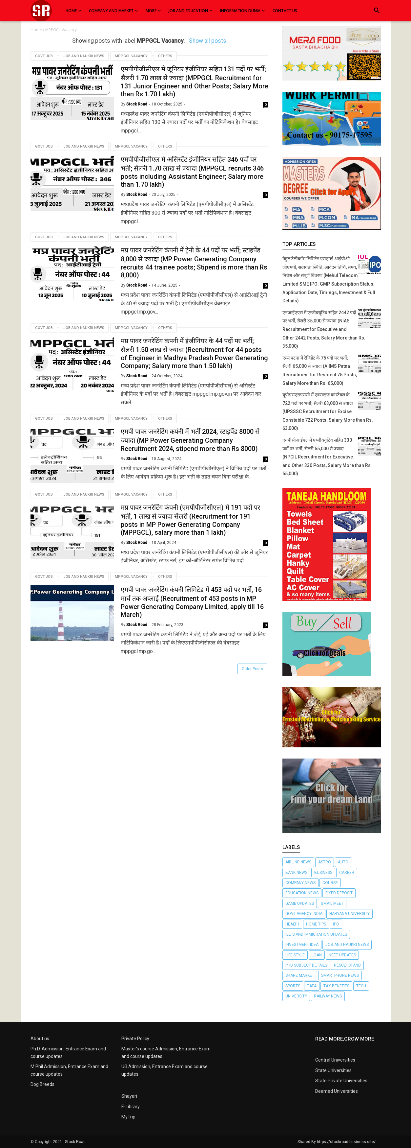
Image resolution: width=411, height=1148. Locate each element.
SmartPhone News (340, 975)
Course (330, 882)
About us (40, 1038)
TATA (312, 986)
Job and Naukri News (83, 56)
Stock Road (75, 1141)
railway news (328, 996)
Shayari (129, 1096)
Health (292, 924)
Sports (292, 986)
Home (37, 30)
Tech (361, 986)
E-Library (130, 1106)
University (296, 996)
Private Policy (135, 1038)
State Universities (333, 1070)
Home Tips (316, 924)
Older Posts (252, 669)
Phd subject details (306, 965)
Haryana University (349, 913)
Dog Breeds (42, 1084)
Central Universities (335, 1060)
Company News (300, 882)
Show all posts (207, 40)
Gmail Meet (332, 903)
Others (165, 56)
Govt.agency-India (303, 913)
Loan (317, 955)
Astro (324, 862)
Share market (299, 975)
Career (346, 872)
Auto (343, 862)
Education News (302, 893)
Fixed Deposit (339, 893)
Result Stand (347, 965)
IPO (336, 924)
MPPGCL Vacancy (131, 56)
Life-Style (295, 955)
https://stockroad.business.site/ (346, 1141)
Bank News (296, 872)
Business (323, 872)
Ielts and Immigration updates (316, 934)
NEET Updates (342, 955)
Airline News (298, 862)
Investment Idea (302, 944)
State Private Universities (341, 1080)
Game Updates (299, 903)
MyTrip (128, 1116)
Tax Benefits (336, 986)
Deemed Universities (336, 1091)
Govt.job (44, 56)
